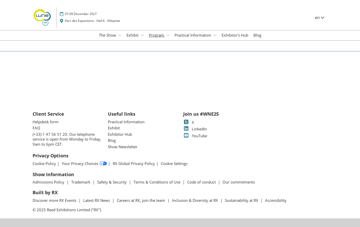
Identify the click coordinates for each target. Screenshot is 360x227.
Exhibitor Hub (120, 134)
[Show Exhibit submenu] (142, 35)
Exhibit (132, 35)
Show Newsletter (122, 146)
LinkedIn (195, 128)
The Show (108, 35)
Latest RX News (97, 200)
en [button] (319, 17)
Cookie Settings (174, 163)
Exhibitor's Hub (235, 35)
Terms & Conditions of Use (157, 182)
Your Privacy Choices (84, 163)
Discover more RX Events (55, 200)
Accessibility (275, 200)
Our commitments (239, 182)
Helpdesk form (46, 121)
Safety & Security (112, 182)
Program (157, 35)
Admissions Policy (49, 182)
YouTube (195, 135)
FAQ (36, 127)
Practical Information (193, 35)
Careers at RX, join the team (141, 200)
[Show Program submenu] (167, 35)
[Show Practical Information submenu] (215, 35)
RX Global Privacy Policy (134, 163)
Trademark (81, 182)
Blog (257, 35)
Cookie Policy (44, 163)
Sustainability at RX (242, 200)
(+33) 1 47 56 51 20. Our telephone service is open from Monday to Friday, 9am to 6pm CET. (67, 139)
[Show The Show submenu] (119, 35)
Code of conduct (202, 182)
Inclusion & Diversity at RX (195, 200)
